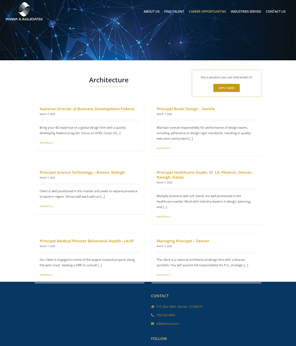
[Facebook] (153, 344)
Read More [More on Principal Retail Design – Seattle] (160, 148)
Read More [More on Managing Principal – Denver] (165, 271)
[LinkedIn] (173, 344)
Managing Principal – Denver (185, 237)
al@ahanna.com (167, 318)
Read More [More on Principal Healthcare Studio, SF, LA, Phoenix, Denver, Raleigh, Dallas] (156, 217)
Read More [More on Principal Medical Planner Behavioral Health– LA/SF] (50, 271)
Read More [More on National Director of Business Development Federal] (46, 142)
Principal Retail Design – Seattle (183, 108)
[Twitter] (159, 344)
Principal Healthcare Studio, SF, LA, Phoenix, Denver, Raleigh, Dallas (198, 175)
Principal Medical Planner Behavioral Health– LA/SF (91, 237)
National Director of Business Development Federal (87, 108)
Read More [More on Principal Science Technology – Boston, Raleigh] (54, 202)
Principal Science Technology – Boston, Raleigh (91, 168)
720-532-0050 (165, 310)
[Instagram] (166, 344)
